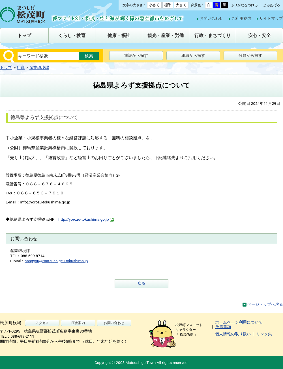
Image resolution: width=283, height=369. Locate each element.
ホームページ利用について (239, 322)
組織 (21, 67)
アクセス (42, 323)
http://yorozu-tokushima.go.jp (86, 219)
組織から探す (193, 55)
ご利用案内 (241, 18)
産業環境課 (39, 67)
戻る (141, 283)
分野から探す (250, 55)
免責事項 (223, 326)
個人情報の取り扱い (233, 334)
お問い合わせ (211, 18)
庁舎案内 (78, 323)
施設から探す (136, 55)
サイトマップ (271, 18)
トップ (6, 67)
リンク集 (264, 334)
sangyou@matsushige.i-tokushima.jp (56, 261)
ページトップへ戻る (265, 304)
